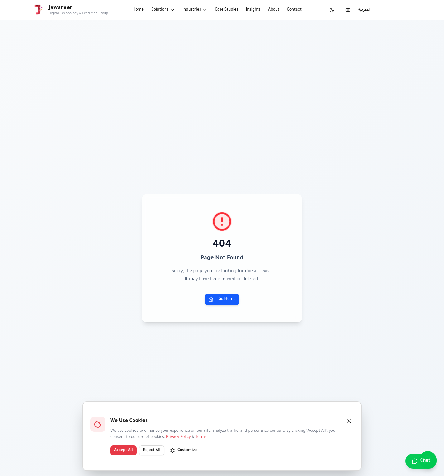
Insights (253, 10)
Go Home (221, 299)
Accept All (123, 450)
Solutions (163, 9)
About (273, 10)
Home (138, 10)
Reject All (151, 450)
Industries (194, 9)
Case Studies (227, 10)
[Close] (349, 421)
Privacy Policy (178, 437)
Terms (200, 437)
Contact (294, 10)
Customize (183, 450)
